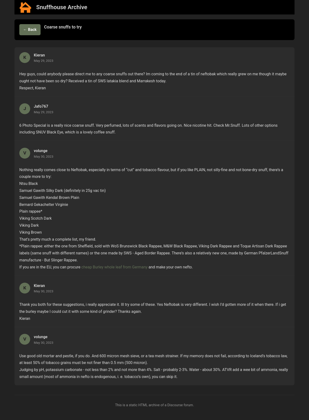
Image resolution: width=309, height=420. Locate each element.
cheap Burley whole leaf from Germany (114, 267)
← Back (30, 29)
